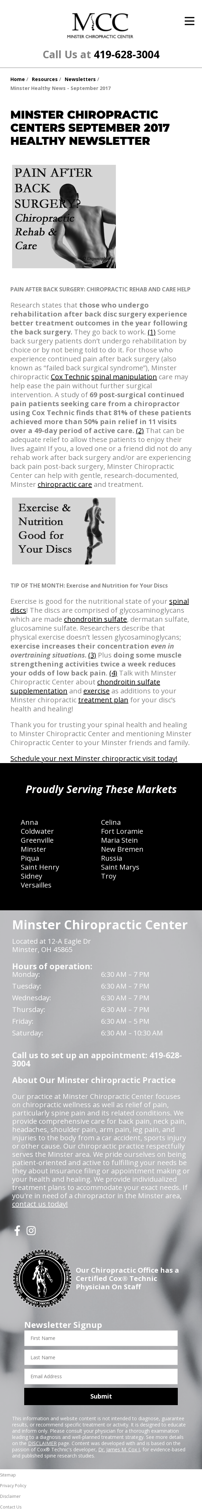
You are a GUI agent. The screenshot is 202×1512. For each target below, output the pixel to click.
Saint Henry (40, 867)
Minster (33, 849)
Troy (108, 876)
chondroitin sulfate (95, 619)
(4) (113, 673)
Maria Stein (119, 840)
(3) (92, 655)
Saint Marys (120, 867)
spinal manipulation (124, 376)
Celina (111, 822)
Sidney (31, 876)
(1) (152, 332)
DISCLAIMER (42, 1443)
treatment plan (103, 699)
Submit (101, 1396)
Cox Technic (70, 376)
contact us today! (40, 1204)
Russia (111, 858)
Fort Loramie (122, 831)
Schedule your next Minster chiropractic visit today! (93, 758)
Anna (29, 822)
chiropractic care (65, 484)
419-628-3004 (126, 54)
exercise (96, 690)
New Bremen (122, 849)
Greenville (37, 840)
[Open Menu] (189, 21)
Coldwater (37, 831)
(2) (140, 430)
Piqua (30, 858)
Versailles (36, 885)
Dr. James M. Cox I (119, 1449)
